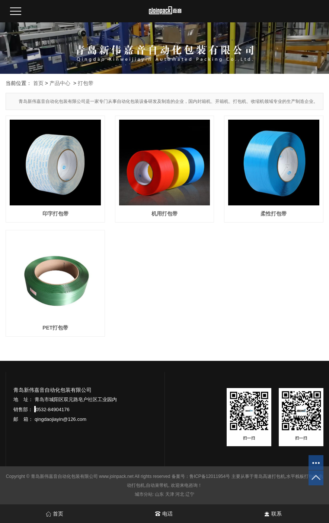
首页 (38, 83)
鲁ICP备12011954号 (209, 476)
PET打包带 (55, 328)
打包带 (85, 83)
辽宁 (189, 494)
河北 (179, 494)
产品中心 (59, 83)
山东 (159, 494)
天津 (169, 494)
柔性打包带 (274, 214)
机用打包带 (164, 214)
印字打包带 (55, 214)
